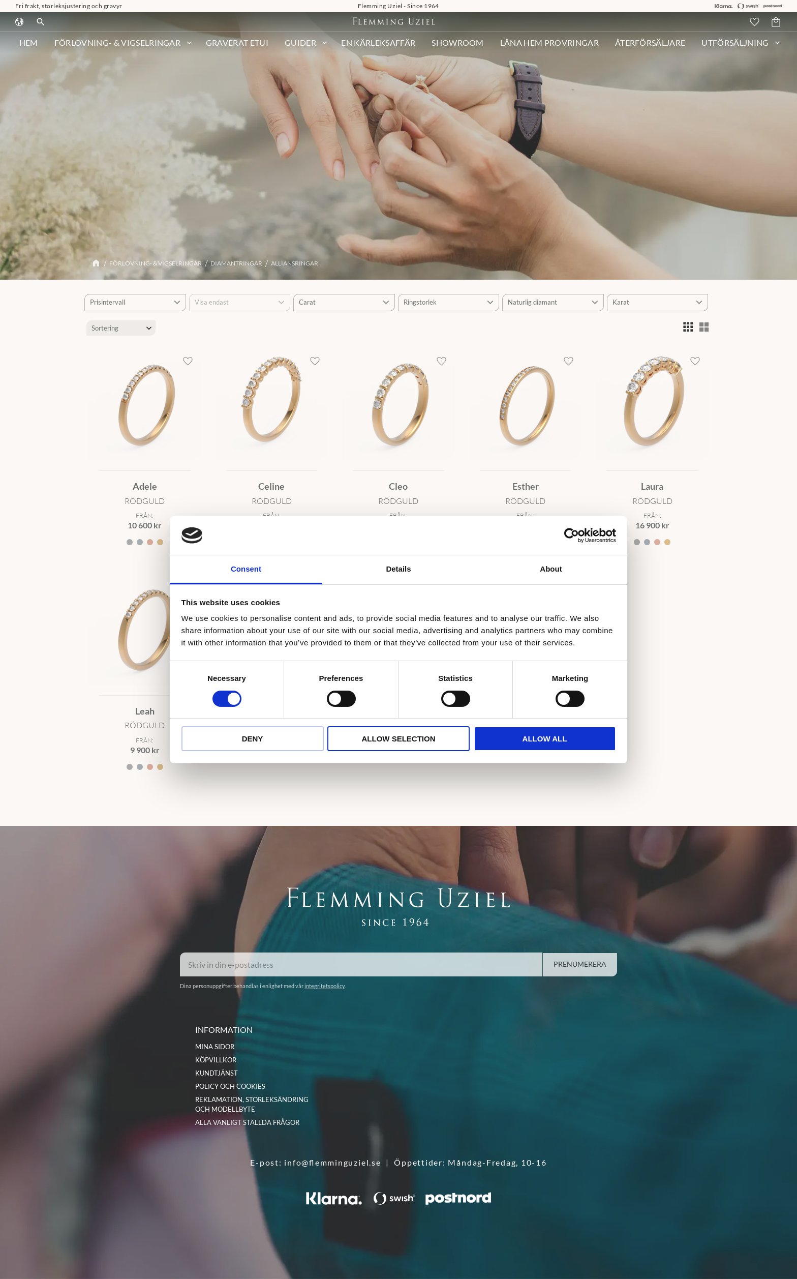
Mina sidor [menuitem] (214, 1047)
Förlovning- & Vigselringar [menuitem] (117, 48)
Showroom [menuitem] (458, 48)
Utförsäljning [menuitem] (735, 48)
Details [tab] (398, 568)
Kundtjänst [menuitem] (216, 1073)
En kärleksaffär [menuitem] (378, 48)
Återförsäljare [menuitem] (650, 48)
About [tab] (551, 568)
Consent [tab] (246, 568)
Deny (252, 738)
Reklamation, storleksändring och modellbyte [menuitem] (252, 1104)
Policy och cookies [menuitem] (230, 1086)
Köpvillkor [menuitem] (215, 1060)
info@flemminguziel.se (332, 1162)
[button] (756, 24)
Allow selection (399, 738)
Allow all (545, 738)
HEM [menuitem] (28, 48)
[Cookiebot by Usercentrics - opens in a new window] (571, 535)
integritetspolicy (324, 986)
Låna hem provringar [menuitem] (549, 48)
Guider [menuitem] (300, 48)
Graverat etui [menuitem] (237, 48)
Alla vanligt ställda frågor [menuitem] (247, 1122)
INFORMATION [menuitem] (224, 1029)
